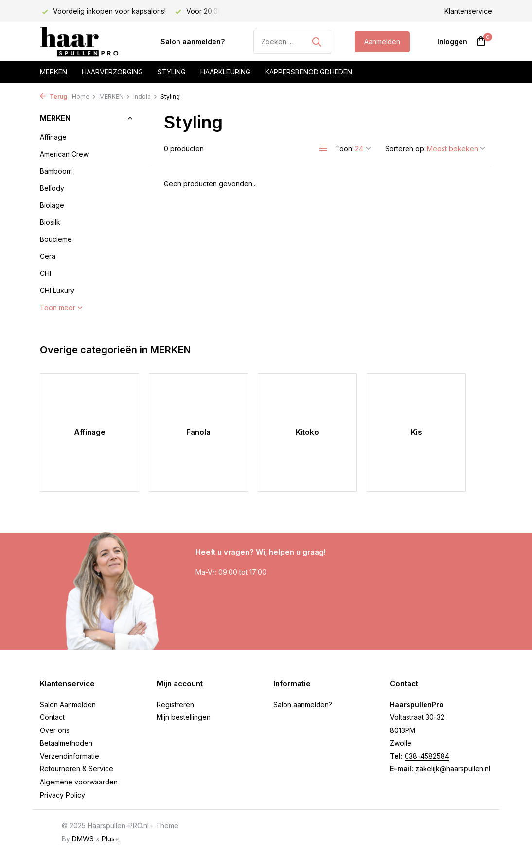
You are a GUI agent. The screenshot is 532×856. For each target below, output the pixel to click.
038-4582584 (427, 756)
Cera (47, 256)
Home (84, 96)
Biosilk (50, 222)
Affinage (53, 137)
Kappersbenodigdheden (308, 72)
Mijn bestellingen (184, 717)
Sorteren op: (405, 149)
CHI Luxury (57, 290)
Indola (145, 96)
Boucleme (56, 239)
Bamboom (56, 171)
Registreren (175, 704)
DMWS (83, 839)
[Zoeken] (292, 42)
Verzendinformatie (69, 756)
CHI (45, 273)
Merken (53, 72)
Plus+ (110, 839)
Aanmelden (382, 41)
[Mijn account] (452, 41)
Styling (172, 72)
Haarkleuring (225, 72)
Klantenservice (468, 11)
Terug (53, 96)
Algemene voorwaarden (79, 782)
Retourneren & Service (76, 769)
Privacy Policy (62, 795)
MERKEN (114, 96)
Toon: (344, 149)
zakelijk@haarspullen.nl (452, 769)
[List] (323, 148)
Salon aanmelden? (192, 41)
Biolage (52, 205)
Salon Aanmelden (68, 704)
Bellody (52, 188)
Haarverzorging (112, 72)
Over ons (55, 730)
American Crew (64, 154)
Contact (52, 717)
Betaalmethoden (66, 743)
